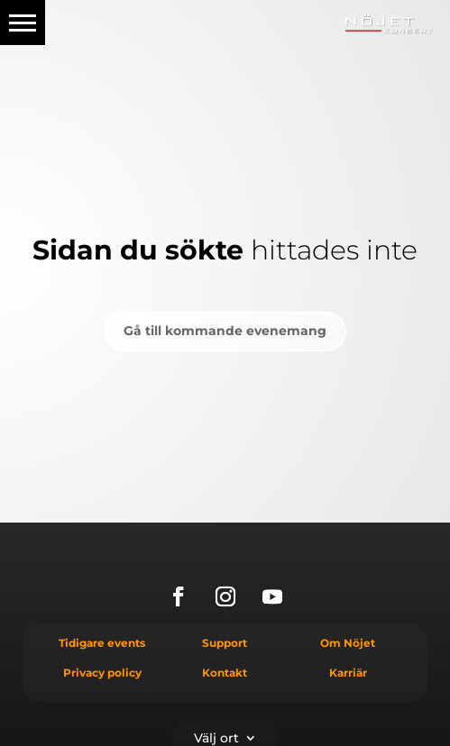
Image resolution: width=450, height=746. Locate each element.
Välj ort (216, 737)
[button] (22, 22)
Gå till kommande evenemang (225, 331)
